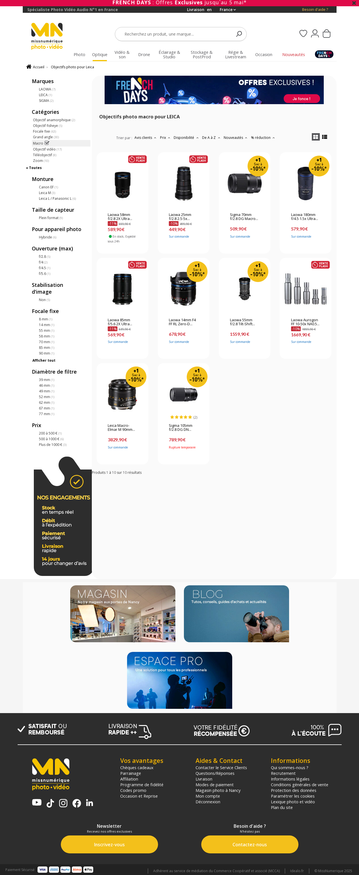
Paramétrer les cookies (293, 796)
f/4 (43, 262)
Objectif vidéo (47, 149)
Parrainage (130, 773)
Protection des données (293, 790)
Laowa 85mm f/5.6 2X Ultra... (120, 322)
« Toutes (34, 167)
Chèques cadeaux (136, 767)
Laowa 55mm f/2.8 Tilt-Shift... (242, 322)
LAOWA (47, 89)
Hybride (47, 237)
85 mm (46, 347)
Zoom (41, 160)
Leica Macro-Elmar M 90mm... (121, 427)
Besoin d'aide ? (315, 9)
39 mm (46, 379)
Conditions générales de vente (299, 784)
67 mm (46, 408)
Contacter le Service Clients (221, 767)
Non (44, 299)
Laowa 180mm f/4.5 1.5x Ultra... (304, 217)
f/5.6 (44, 273)
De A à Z (211, 137)
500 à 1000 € (51, 439)
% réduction (263, 137)
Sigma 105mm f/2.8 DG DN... (180, 427)
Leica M (47, 192)
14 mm (46, 324)
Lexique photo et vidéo (293, 801)
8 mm (45, 319)
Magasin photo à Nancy (218, 790)
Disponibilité (187, 137)
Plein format (51, 217)
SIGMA (46, 100)
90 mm (46, 353)
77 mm (46, 413)
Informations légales (290, 779)
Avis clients (146, 137)
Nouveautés (236, 137)
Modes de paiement (215, 784)
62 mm (46, 402)
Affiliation (129, 779)
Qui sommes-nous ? (289, 767)
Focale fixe (44, 131)
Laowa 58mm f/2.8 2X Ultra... (120, 217)
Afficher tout (43, 360)
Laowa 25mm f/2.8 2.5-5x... (180, 217)
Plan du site (282, 807)
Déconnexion (208, 801)
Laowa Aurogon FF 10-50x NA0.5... (305, 322)
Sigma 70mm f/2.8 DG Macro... (244, 217)
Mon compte (208, 796)
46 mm (46, 385)
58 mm (46, 336)
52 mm (46, 396)
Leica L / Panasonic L (57, 198)
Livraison (204, 779)
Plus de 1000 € (53, 444)
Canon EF (48, 187)
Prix (166, 137)
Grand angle (46, 137)
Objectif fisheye (47, 125)
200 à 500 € (50, 433)
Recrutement (283, 773)
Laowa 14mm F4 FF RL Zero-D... (182, 322)
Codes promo (133, 790)
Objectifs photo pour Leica (72, 67)
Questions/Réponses (215, 773)
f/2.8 (44, 256)
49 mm (46, 391)
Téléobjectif (44, 155)
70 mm (46, 341)
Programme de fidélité (141, 784)
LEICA (45, 94)
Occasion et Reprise (139, 796)
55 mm (46, 330)
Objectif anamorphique (54, 120)
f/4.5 (44, 267)
